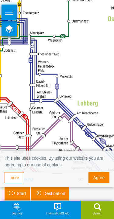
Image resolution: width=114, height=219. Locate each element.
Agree (99, 177)
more (14, 177)
